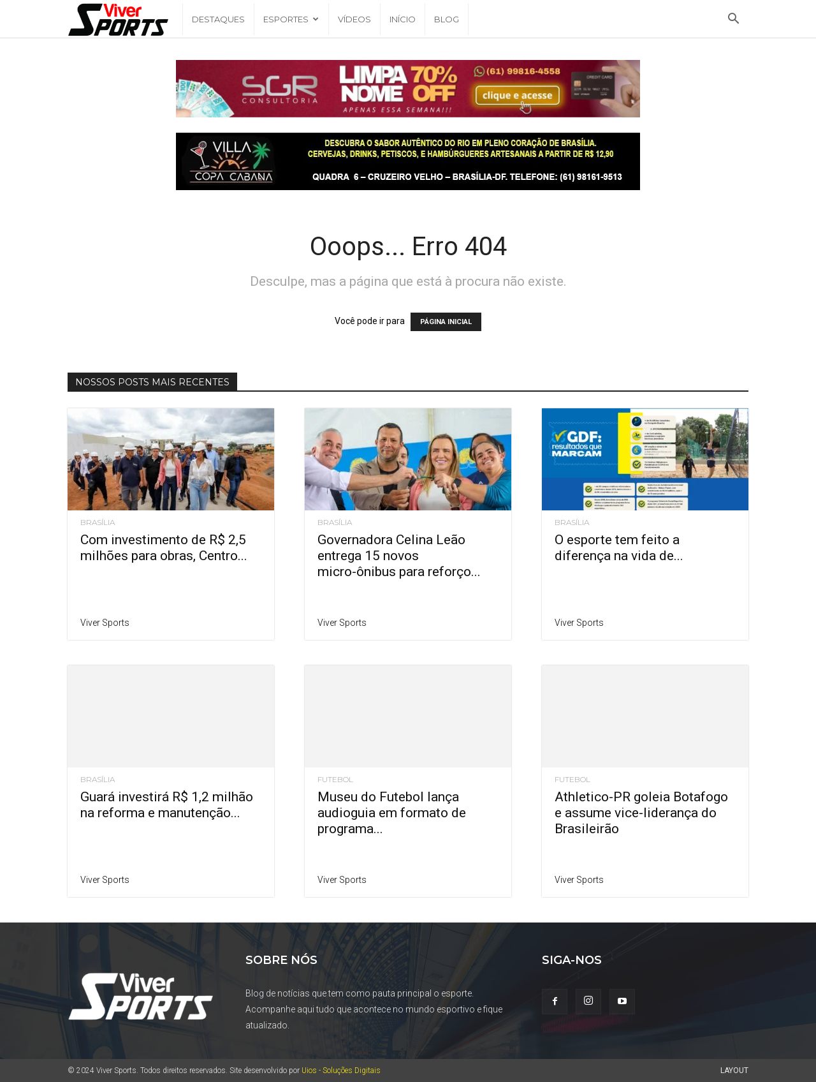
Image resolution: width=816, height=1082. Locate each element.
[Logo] (125, 19)
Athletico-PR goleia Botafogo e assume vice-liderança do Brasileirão (641, 812)
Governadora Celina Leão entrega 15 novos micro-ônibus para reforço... (399, 555)
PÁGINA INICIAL (446, 322)
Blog (446, 19)
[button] (733, 20)
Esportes (291, 19)
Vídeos (354, 19)
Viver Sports (104, 623)
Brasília (97, 522)
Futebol (335, 779)
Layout (734, 1070)
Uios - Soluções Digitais (341, 1070)
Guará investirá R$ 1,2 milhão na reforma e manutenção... (166, 804)
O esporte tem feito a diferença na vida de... (619, 547)
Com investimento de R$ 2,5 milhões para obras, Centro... (163, 547)
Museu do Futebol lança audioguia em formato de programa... (391, 812)
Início (403, 19)
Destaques (218, 19)
